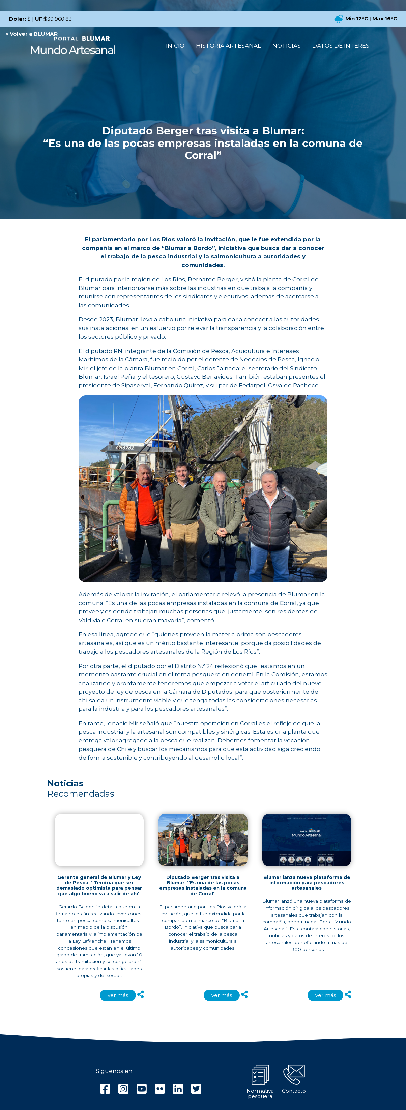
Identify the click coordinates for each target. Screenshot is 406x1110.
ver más (118, 995)
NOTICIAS (286, 45)
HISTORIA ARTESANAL (228, 45)
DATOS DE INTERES (340, 45)
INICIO (175, 45)
